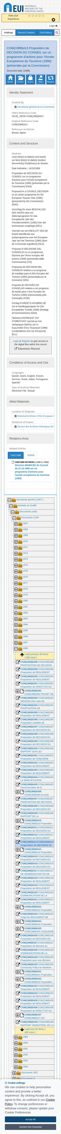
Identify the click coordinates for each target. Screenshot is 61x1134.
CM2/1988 (15, 455)
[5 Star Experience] (43, 16)
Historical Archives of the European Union (36, 416)
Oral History (46, 32)
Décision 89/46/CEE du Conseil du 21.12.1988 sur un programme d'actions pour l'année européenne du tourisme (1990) (32, 472)
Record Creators (26, 32)
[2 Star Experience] (33, 16)
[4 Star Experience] (40, 16)
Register (26, 341)
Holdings (8, 32)
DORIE (30, 455)
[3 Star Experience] (36, 16)
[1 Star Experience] (30, 16)
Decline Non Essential (30, 1127)
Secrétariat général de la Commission (34, 106)
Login (53, 25)
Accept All (30, 1119)
